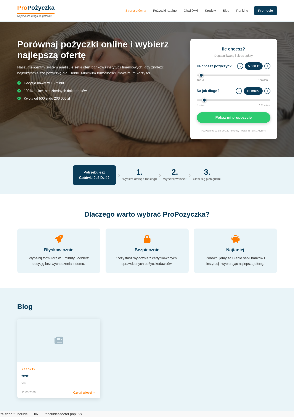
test (25, 376)
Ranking (242, 10)
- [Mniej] (240, 66)
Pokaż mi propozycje (233, 117)
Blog (226, 10)
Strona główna (135, 10)
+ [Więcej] (267, 66)
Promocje (265, 10)
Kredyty (210, 10)
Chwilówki (191, 10)
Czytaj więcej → (84, 392)
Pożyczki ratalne (165, 10)
